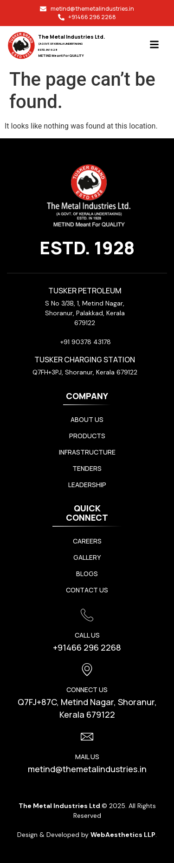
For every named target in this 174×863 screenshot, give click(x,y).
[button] (154, 45)
